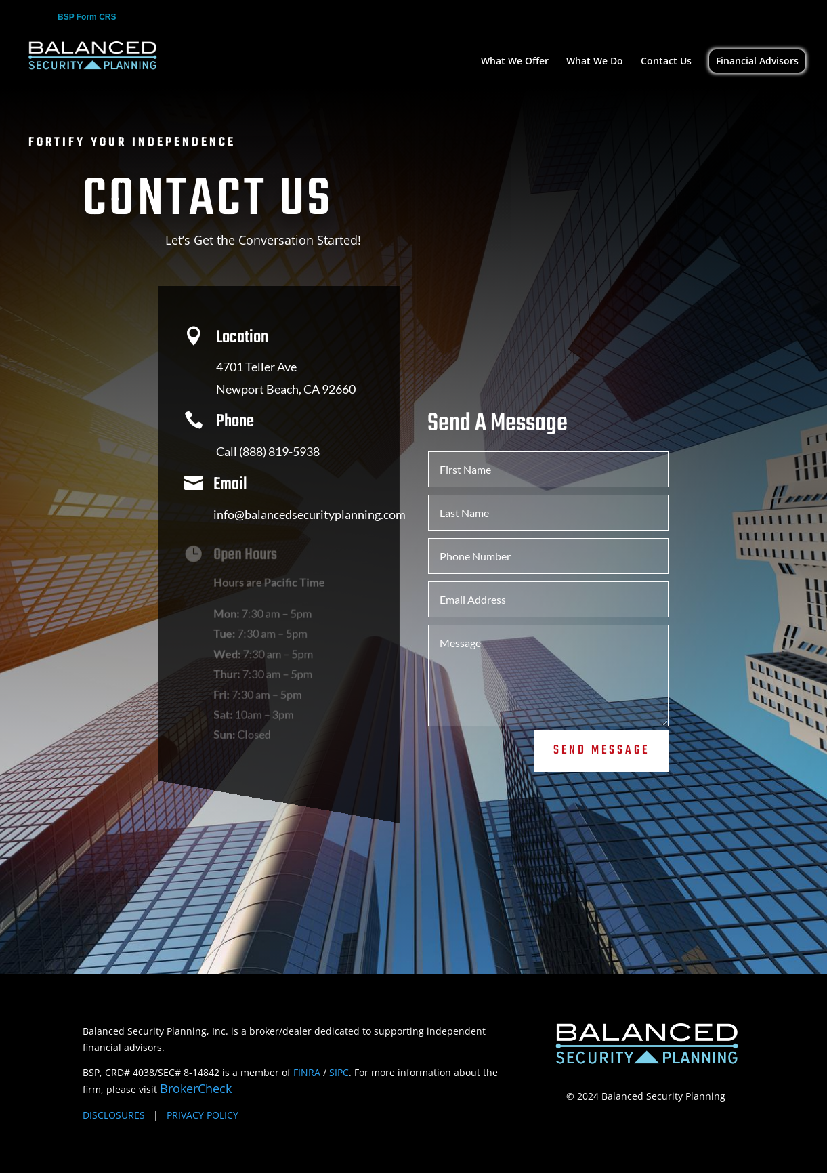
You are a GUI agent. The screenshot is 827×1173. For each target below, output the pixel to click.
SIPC (339, 1072)
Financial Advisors (757, 60)
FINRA (306, 1072)
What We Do (594, 61)
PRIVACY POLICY (202, 1115)
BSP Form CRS (87, 17)
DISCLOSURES (114, 1115)
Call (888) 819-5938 (264, 456)
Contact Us (666, 61)
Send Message (601, 740)
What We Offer (515, 61)
